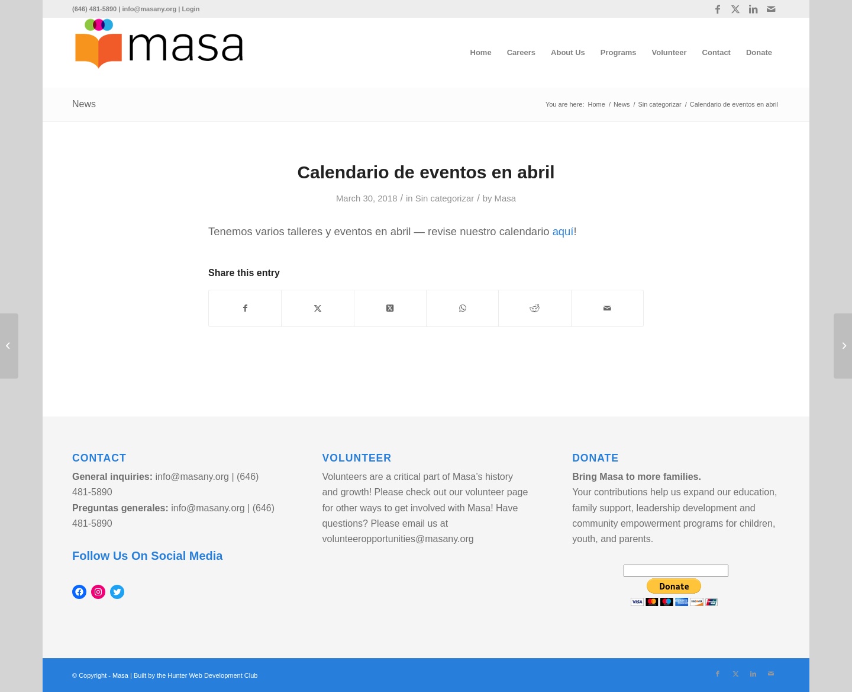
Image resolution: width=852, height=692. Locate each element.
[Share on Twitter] (317, 308)
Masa (505, 198)
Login (190, 8)
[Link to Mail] (771, 9)
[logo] (159, 53)
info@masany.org (149, 8)
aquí (563, 231)
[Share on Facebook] (245, 308)
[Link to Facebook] (717, 9)
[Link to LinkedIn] (752, 9)
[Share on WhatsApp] (462, 308)
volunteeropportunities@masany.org (398, 539)
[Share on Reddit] (534, 308)
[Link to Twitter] (735, 9)
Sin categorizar (444, 198)
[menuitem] (481, 53)
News (84, 104)
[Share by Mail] (607, 308)
